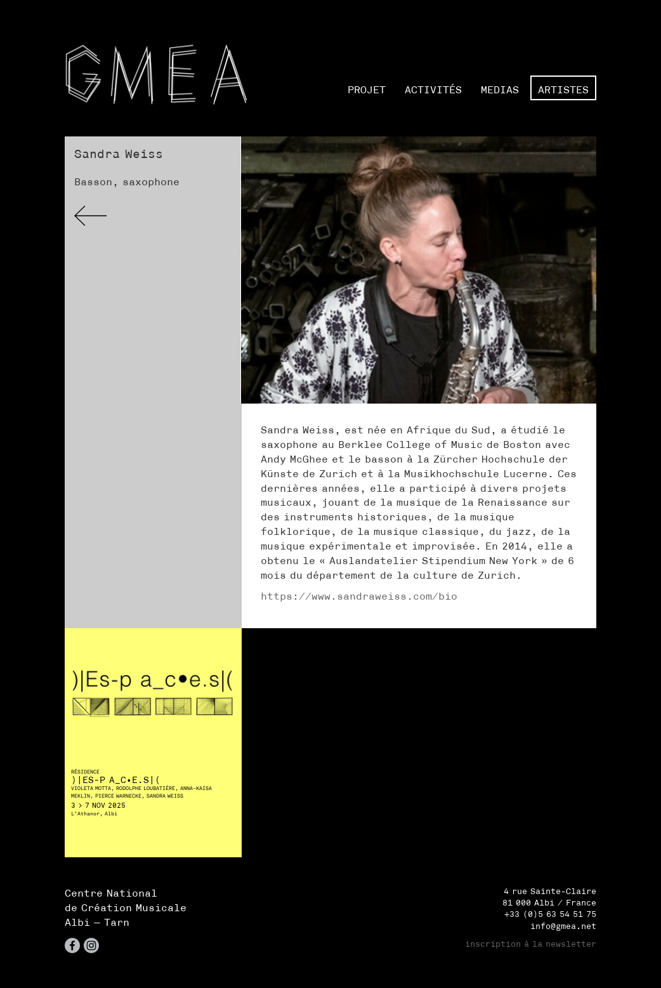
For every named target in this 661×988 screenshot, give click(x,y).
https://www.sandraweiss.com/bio (359, 596)
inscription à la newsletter (530, 944)
